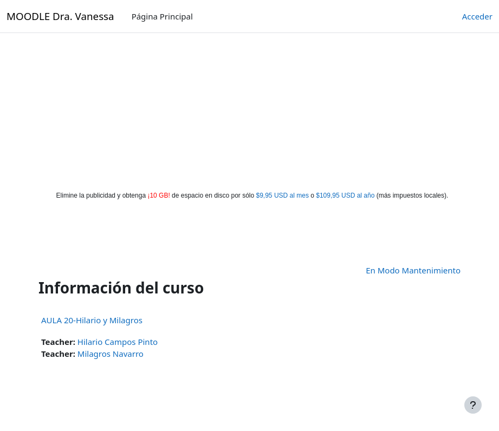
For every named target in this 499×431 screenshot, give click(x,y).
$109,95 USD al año (345, 195)
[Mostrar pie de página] (473, 405)
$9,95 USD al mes (282, 195)
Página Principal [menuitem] (162, 16)
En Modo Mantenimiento (413, 270)
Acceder (477, 16)
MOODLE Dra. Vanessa (60, 16)
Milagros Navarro (110, 353)
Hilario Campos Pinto (117, 341)
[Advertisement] (250, 109)
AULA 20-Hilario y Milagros (91, 320)
